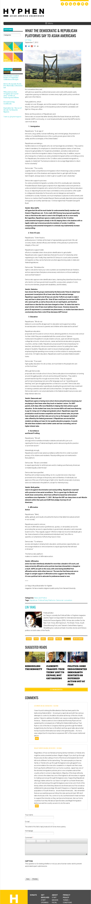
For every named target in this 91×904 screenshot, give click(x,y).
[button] (27, 841)
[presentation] (42, 871)
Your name (29, 815)
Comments (56, 689)
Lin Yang (30, 607)
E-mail (27, 821)
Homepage (29, 831)
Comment (29, 837)
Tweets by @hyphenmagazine (12, 116)
